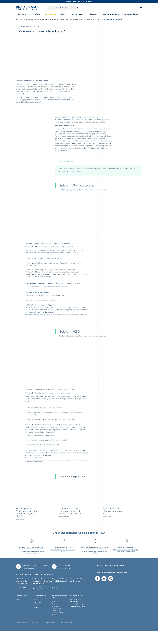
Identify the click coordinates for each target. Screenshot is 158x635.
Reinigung (22, 14)
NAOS (18, 603)
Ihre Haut (93, 14)
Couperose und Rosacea (59, 607)
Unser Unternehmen (130, 14)
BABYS (63, 14)
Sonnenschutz (50, 14)
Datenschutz (36, 626)
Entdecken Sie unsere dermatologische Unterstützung (32, 555)
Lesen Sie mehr (20, 522)
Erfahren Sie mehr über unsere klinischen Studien (94, 555)
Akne (53, 604)
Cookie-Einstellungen (65, 626)
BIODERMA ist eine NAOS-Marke (75, 604)
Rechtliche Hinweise (22, 626)
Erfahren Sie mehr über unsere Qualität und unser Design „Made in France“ (126, 554)
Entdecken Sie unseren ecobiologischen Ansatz (63, 554)
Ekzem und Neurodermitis (56, 610)
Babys (36, 611)
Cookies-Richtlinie (49, 626)
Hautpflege (35, 14)
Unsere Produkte (78, 14)
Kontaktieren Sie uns (29, 571)
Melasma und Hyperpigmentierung (58, 615)
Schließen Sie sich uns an (77, 610)
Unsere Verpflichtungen (77, 607)
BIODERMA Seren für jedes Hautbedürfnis (79, 1)
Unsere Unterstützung (110, 14)
